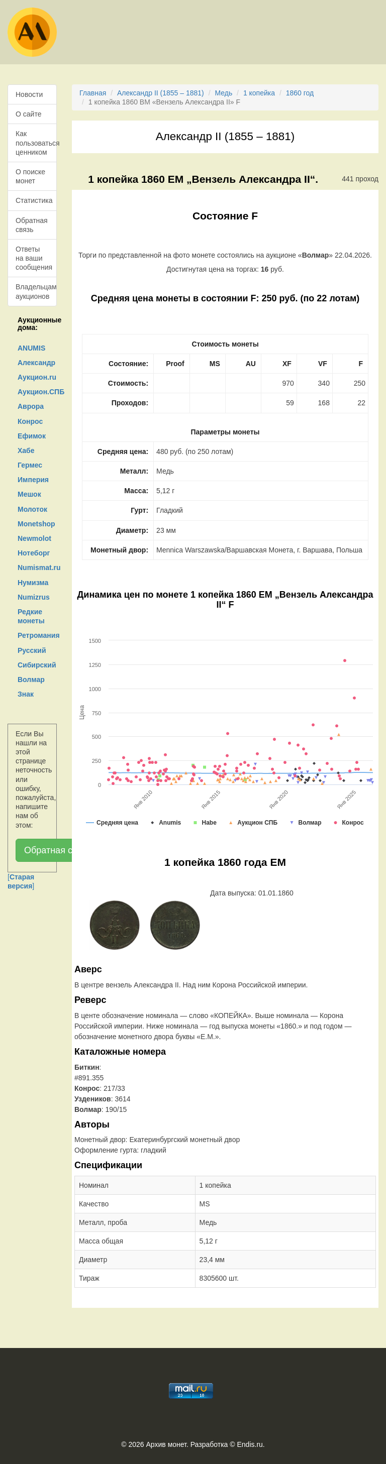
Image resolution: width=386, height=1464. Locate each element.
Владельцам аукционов (36, 291)
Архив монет (166, 1444)
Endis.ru (249, 1444)
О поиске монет (30, 176)
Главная (92, 93)
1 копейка (259, 93)
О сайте (28, 114)
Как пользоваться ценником (36, 143)
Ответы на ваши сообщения (34, 258)
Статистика (34, 200)
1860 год (300, 93)
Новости (29, 94)
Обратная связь (32, 225)
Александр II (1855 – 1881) (160, 93)
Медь (223, 93)
